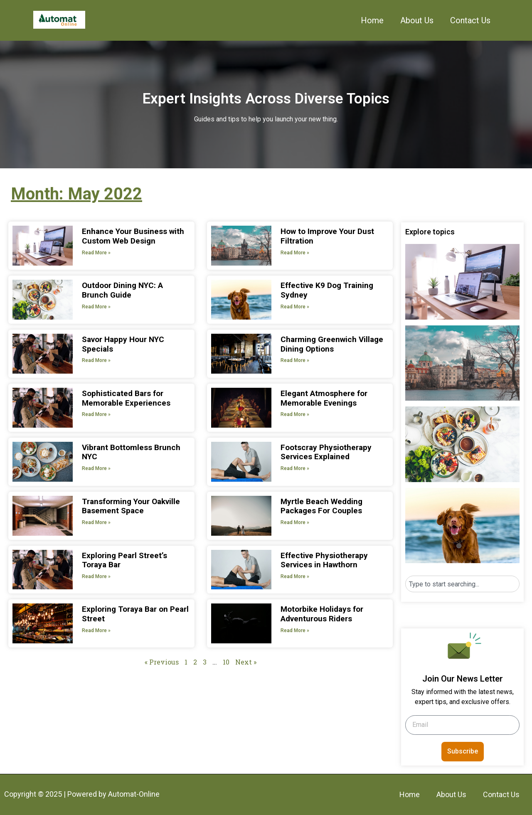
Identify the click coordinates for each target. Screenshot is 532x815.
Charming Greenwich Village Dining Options (332, 344)
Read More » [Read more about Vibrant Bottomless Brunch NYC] (96, 468)
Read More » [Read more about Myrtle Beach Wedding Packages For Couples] (295, 522)
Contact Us (470, 20)
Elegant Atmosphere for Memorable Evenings (324, 398)
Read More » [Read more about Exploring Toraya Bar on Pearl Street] (96, 630)
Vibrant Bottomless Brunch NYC (131, 452)
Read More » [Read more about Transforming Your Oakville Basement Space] (96, 522)
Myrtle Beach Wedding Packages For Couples (321, 506)
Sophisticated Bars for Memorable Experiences (126, 398)
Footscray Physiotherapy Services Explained (326, 452)
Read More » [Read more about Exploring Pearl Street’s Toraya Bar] (96, 576)
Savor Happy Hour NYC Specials (123, 344)
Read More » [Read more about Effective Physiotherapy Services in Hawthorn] (295, 576)
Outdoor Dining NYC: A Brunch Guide (122, 290)
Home (372, 20)
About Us (416, 20)
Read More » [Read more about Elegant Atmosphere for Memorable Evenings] (295, 414)
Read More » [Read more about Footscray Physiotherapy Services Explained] (295, 468)
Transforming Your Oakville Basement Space (131, 506)
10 (226, 661)
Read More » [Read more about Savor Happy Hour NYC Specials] (96, 360)
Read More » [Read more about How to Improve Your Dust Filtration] (295, 253)
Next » (245, 661)
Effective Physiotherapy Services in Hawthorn (324, 560)
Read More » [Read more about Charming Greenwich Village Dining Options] (295, 360)
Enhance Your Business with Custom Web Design (133, 236)
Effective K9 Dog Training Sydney (327, 290)
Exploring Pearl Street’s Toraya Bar (124, 560)
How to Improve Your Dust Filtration (327, 236)
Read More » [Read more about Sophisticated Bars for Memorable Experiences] (96, 414)
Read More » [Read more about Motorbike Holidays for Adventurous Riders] (295, 630)
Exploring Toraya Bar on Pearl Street (135, 613)
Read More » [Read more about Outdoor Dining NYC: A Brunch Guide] (96, 307)
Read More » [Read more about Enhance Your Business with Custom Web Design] (96, 253)
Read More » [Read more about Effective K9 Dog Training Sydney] (295, 307)
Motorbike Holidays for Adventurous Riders (322, 613)
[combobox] (462, 584)
